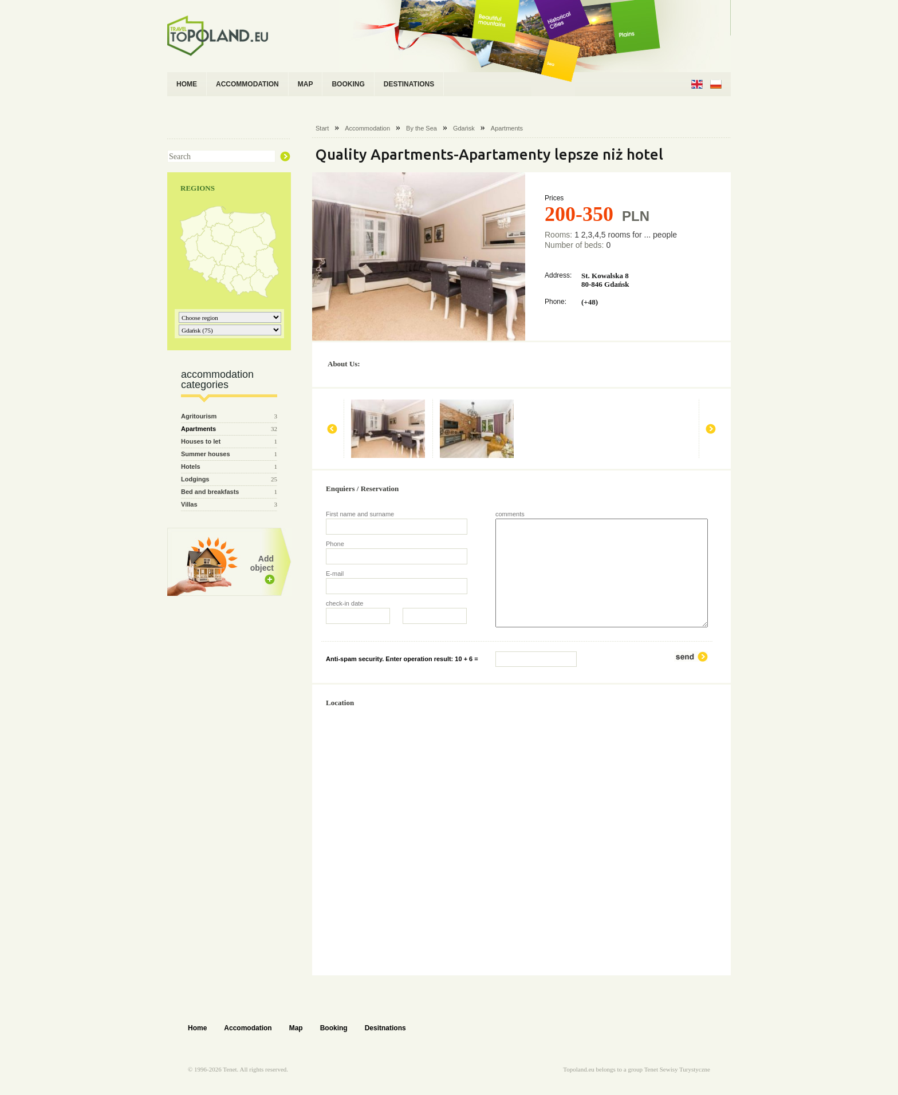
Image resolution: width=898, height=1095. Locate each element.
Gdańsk (464, 128)
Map (296, 1028)
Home (197, 1028)
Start (322, 128)
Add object (262, 563)
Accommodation (367, 128)
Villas (189, 504)
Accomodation (247, 1028)
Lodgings (195, 479)
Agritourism (198, 416)
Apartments (507, 128)
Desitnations (385, 1028)
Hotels (190, 466)
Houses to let (200, 441)
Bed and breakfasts (210, 491)
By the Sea (421, 128)
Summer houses (205, 453)
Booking (334, 1028)
